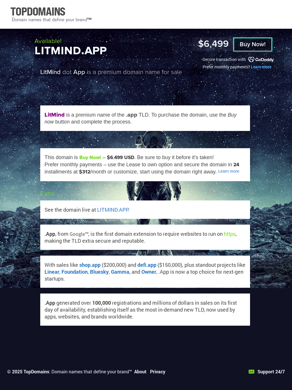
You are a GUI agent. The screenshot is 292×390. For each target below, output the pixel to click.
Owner (148, 271)
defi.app (146, 264)
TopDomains (36, 371)
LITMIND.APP (112, 209)
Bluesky (99, 271)
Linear (52, 271)
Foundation (75, 271)
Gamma (120, 271)
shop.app (90, 264)
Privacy (157, 371)
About (140, 371)
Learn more (261, 66)
